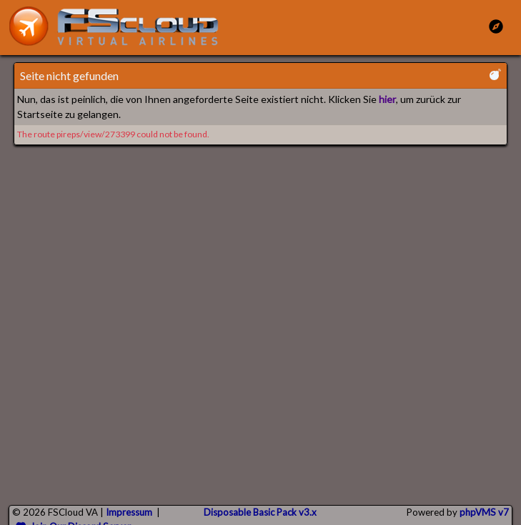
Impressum (129, 512)
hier (387, 99)
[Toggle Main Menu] (496, 26)
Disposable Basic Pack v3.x (260, 512)
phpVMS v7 (484, 512)
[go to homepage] (120, 26)
